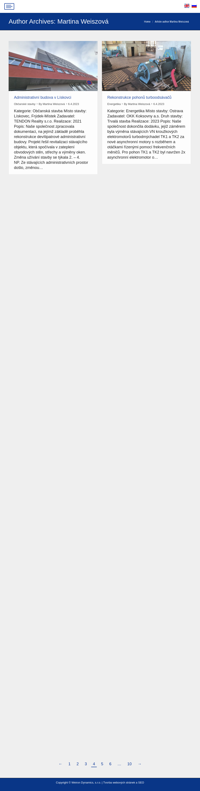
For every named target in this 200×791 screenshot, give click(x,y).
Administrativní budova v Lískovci (42, 97)
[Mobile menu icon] (9, 6)
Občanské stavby (24, 104)
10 (129, 764)
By (52, 104)
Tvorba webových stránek (119, 782)
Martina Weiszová (83, 21)
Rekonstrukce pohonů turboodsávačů (139, 97)
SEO (141, 782)
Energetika (114, 104)
